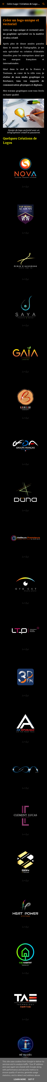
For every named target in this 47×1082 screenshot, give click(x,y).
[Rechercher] (43, 4)
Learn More (20, 1079)
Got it (31, 1079)
